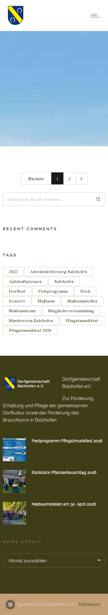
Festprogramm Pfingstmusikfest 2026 (67, 441)
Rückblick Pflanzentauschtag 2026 (64, 472)
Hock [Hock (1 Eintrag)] (85, 291)
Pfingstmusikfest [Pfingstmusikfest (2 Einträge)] (82, 320)
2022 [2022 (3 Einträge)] (13, 271)
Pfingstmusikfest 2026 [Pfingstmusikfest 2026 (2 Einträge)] (30, 330)
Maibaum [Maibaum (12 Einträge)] (46, 301)
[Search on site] (54, 199)
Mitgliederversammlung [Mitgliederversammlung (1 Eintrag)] (71, 310)
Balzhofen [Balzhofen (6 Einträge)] (64, 281)
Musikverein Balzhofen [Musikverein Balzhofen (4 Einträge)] (31, 320)
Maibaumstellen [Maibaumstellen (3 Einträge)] (82, 301)
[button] (10, 604)
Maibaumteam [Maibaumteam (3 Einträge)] (22, 310)
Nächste (36, 178)
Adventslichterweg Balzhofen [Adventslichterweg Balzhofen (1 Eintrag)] (58, 271)
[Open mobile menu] (96, 15)
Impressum (89, 604)
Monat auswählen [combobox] (28, 560)
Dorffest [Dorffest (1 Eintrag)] (17, 291)
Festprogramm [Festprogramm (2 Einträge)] (53, 291)
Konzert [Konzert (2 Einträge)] (17, 301)
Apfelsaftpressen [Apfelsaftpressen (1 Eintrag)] (25, 281)
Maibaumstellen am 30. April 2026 (64, 504)
